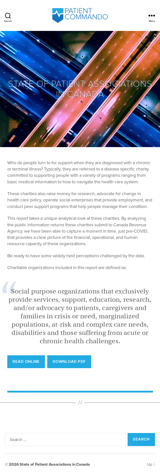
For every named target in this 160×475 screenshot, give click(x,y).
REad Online (26, 361)
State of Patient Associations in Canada (55, 464)
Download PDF (69, 361)
